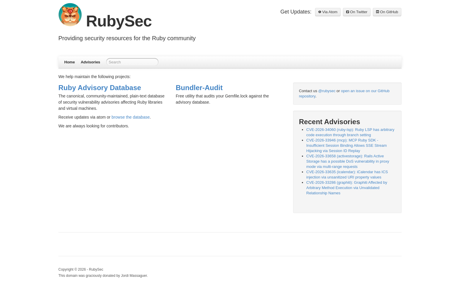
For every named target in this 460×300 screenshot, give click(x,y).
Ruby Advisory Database (99, 88)
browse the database (130, 117)
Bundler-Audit (199, 88)
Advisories (90, 62)
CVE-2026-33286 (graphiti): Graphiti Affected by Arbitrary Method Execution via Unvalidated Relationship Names (346, 187)
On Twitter (357, 12)
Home (69, 62)
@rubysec (327, 91)
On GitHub (387, 12)
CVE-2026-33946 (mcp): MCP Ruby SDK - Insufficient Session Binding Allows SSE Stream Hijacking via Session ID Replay (346, 145)
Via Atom (327, 12)
